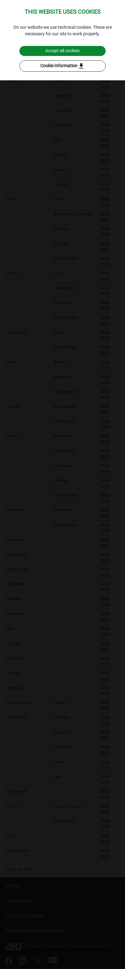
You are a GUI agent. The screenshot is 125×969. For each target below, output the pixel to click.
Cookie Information (62, 66)
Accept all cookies (62, 50)
